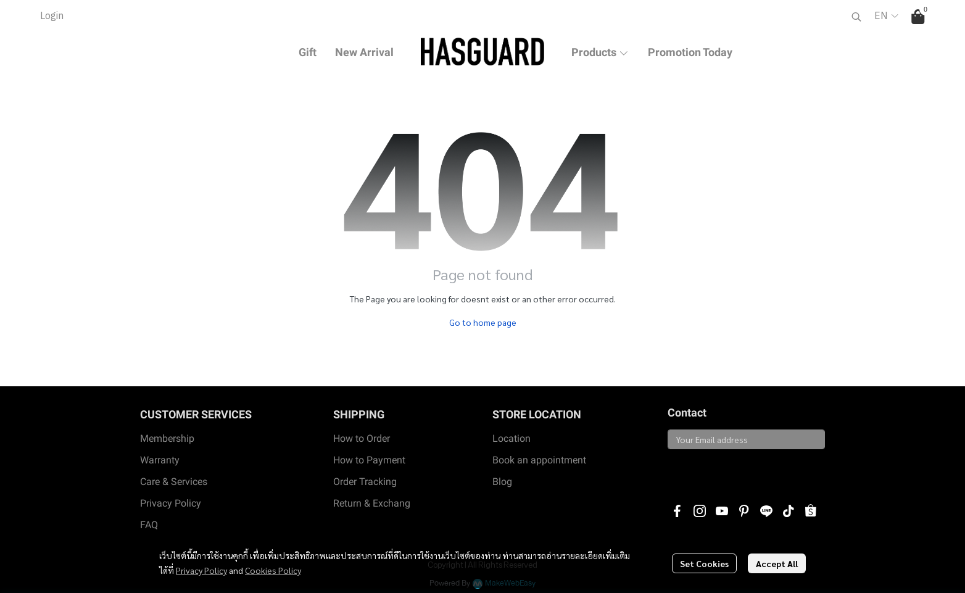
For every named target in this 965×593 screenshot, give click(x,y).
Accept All (777, 563)
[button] (856, 17)
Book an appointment (539, 460)
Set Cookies (704, 563)
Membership (167, 438)
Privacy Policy (201, 570)
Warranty (160, 460)
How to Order (361, 438)
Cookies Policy (273, 570)
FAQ (149, 525)
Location (511, 438)
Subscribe (696, 470)
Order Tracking (365, 481)
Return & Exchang (371, 503)
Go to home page (482, 322)
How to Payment (369, 460)
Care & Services (173, 481)
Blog (502, 481)
